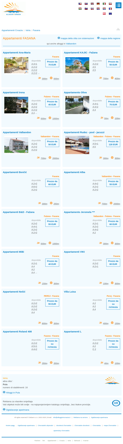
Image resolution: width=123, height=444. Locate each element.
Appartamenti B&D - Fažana (18, 212)
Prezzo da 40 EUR (52, 262)
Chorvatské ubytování (45, 425)
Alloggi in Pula (13, 392)
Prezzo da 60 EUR (52, 183)
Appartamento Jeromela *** (79, 212)
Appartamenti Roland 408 (17, 331)
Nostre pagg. (10, 425)
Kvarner (85, 440)
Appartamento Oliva (75, 92)
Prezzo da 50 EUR (52, 143)
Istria (69, 440)
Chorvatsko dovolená (81, 425)
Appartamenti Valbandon (17, 132)
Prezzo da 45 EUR (52, 103)
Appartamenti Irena (14, 92)
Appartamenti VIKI (74, 251)
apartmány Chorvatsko (61, 430)
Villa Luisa (70, 291)
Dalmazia (77, 440)
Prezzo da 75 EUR (113, 103)
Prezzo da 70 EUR (52, 63)
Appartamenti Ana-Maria (16, 52)
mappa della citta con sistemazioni (77, 38)
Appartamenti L (73, 331)
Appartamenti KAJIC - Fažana (80, 52)
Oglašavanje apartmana (17, 410)
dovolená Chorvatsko (63, 425)
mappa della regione (110, 38)
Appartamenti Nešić (14, 291)
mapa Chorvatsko (110, 425)
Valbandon (71, 43)
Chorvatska (97, 425)
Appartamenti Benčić (15, 172)
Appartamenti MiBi (13, 251)
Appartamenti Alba (74, 172)
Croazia (62, 440)
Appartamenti (52, 440)
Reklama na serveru (81, 417)
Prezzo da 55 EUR (113, 63)
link (44, 440)
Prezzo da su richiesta (113, 304)
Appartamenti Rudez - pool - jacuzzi (84, 132)
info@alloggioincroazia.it (61, 417)
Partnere (37, 440)
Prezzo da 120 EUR (113, 143)
